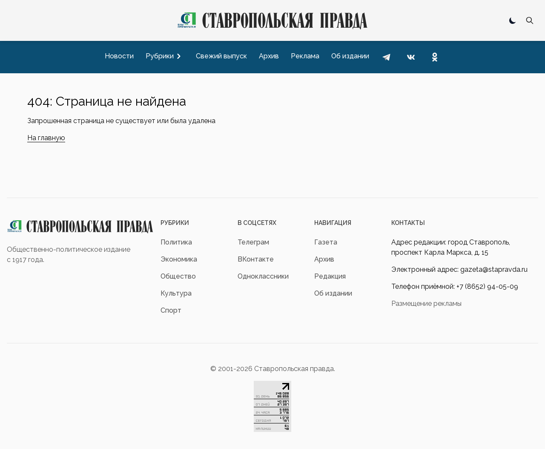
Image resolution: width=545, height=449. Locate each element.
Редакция (330, 276)
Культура (176, 293)
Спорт (171, 310)
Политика (176, 242)
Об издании (333, 293)
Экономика (179, 259)
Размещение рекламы (426, 303)
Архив (324, 259)
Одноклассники (263, 276)
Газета (325, 242)
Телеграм (253, 242)
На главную (46, 138)
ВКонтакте (256, 259)
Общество (178, 276)
